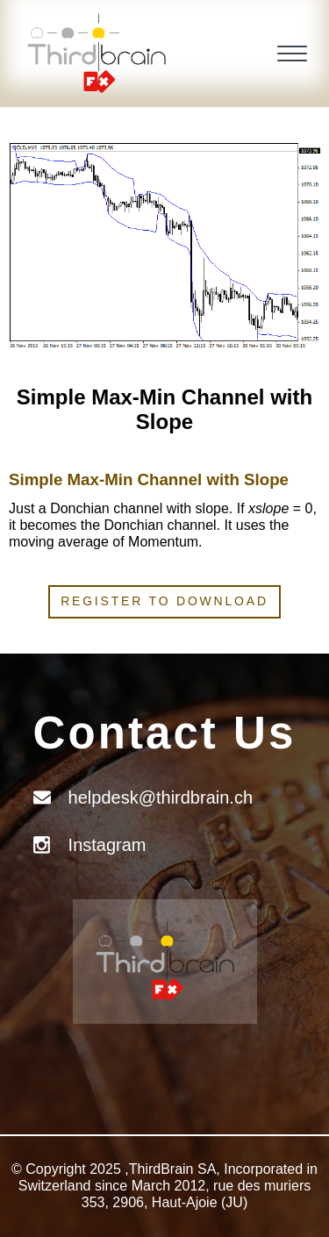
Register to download (164, 601)
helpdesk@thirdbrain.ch (160, 797)
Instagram (107, 844)
